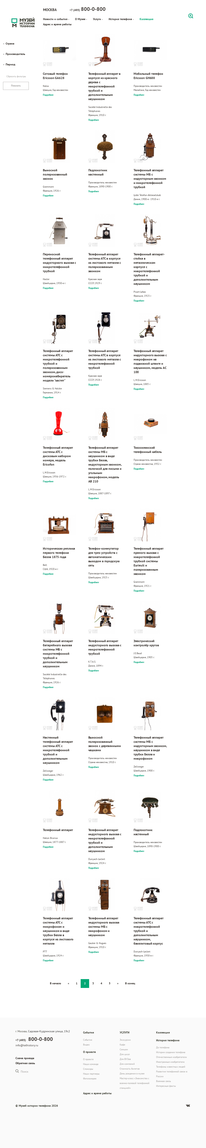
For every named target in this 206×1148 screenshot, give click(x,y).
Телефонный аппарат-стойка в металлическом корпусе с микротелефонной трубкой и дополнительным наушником (149, 269)
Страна (10, 43)
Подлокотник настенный (97, 172)
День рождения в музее (132, 1073)
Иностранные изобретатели (170, 1061)
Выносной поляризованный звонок (55, 174)
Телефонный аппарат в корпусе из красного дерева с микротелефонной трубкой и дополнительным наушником (104, 86)
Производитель (15, 54)
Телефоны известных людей (170, 1066)
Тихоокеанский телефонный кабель (148, 450)
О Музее (81, 19)
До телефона (162, 1047)
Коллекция (146, 19)
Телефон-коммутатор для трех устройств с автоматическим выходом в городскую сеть (104, 556)
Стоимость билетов (130, 1068)
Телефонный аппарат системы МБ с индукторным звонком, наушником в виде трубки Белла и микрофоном (150, 748)
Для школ (125, 1054)
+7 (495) (88, 9)
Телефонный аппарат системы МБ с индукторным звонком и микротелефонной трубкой (150, 178)
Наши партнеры (91, 1073)
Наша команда (90, 1064)
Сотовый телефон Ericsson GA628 (55, 76)
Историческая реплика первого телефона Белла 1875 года (59, 552)
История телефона (121, 19)
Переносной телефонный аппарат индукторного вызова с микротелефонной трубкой (59, 262)
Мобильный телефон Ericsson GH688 (148, 76)
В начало (55, 983)
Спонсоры (88, 1068)
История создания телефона (170, 1052)
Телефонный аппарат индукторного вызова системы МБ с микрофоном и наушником (103, 926)
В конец (130, 983)
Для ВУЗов (125, 1059)
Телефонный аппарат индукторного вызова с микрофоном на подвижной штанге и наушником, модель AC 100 (150, 361)
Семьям (124, 1049)
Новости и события (56, 19)
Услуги (98, 19)
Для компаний (127, 1063)
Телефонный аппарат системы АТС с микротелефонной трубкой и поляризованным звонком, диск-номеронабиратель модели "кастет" (58, 366)
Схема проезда (24, 1058)
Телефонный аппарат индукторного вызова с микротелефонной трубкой (105, 647)
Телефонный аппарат (58, 830)
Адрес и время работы (57, 24)
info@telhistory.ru (26, 1045)
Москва (50, 9)
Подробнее (48, 94)
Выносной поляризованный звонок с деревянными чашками (104, 743)
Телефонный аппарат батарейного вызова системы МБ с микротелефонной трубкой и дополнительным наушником (58, 653)
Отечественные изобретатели (171, 1057)
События (87, 1039)
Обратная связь (25, 1063)
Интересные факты (166, 1085)
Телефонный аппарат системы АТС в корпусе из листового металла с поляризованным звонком (104, 262)
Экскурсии (125, 1039)
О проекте (88, 1059)
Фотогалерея (89, 1078)
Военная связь (163, 1081)
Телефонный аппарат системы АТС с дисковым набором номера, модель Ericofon (58, 456)
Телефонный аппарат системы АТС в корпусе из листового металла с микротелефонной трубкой (104, 359)
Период (10, 64)
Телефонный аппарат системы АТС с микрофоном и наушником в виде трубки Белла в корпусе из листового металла (58, 931)
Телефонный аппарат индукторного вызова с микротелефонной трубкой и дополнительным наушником (105, 840)
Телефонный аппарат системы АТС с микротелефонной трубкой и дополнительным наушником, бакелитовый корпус (148, 931)
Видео (86, 1044)
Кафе (122, 1044)
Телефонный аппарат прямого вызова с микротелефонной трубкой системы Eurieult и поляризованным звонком (148, 561)
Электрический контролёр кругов (146, 643)
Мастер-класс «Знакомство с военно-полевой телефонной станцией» (134, 1083)
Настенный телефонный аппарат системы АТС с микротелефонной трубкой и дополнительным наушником (58, 750)
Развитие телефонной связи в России (171, 1074)
